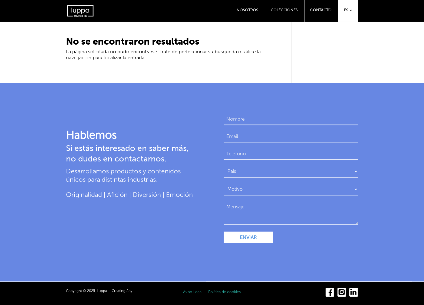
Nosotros (247, 10)
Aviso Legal (192, 292)
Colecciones (284, 10)
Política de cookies (224, 292)
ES (346, 10)
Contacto (321, 10)
